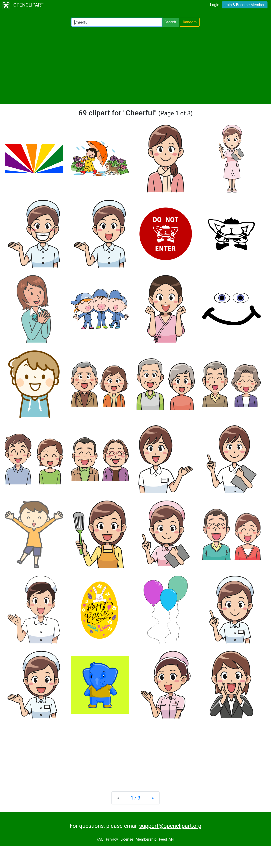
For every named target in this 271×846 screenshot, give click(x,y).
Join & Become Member (244, 5)
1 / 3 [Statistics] (135, 798)
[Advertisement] (135, 65)
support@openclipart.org (170, 826)
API (171, 839)
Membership (146, 839)
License (126, 839)
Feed (163, 839)
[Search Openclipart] (116, 22)
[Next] (153, 797)
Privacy (112, 839)
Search (170, 22)
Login (214, 5)
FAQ (100, 839)
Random (190, 22)
